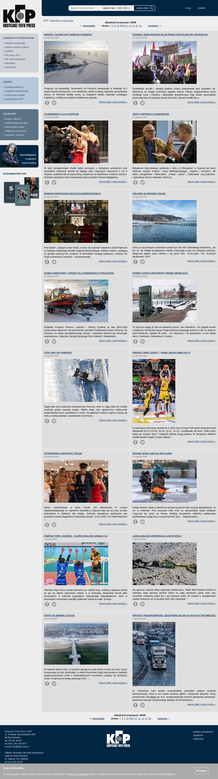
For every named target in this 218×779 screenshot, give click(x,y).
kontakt (201, 8)
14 (133, 26)
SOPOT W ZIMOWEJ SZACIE (59, 615)
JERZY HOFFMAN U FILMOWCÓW (151, 114)
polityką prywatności (78, 774)
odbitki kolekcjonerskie (16, 123)
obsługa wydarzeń (14, 87)
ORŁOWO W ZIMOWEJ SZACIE (149, 193)
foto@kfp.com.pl (20, 746)
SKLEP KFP (9, 114)
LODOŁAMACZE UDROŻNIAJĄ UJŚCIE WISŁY (157, 536)
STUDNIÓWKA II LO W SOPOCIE (61, 114)
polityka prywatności (203, 731)
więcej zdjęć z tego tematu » (113, 102)
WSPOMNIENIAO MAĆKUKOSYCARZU (28, 159)
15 (137, 26)
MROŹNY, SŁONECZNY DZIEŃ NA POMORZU (68, 34)
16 (140, 26)
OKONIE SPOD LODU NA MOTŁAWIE (152, 453)
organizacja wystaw (15, 95)
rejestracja (10, 67)
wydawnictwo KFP (14, 99)
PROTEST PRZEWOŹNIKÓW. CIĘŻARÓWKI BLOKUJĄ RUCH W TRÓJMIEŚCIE (174, 615)
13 (130, 26)
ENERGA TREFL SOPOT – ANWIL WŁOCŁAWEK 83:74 (161, 352)
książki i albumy (13, 119)
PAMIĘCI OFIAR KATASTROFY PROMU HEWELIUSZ (160, 273)
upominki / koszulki (14, 135)
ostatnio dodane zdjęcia (17, 47)
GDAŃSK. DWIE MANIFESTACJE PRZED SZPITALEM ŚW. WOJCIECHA (170, 34)
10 (118, 26)
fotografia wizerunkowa (16, 91)
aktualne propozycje (15, 43)
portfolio (9, 51)
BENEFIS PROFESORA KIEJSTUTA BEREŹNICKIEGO (72, 193)
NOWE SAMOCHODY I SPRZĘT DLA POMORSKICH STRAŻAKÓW (79, 273)
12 (126, 26)
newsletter (10, 63)
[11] (122, 26)
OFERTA (7, 82)
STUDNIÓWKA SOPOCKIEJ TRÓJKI (63, 453)
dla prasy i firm (12, 55)
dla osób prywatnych (15, 59)
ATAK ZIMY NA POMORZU (58, 352)
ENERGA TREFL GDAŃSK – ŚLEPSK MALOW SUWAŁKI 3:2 (75, 536)
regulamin (198, 735)
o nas (188, 8)
